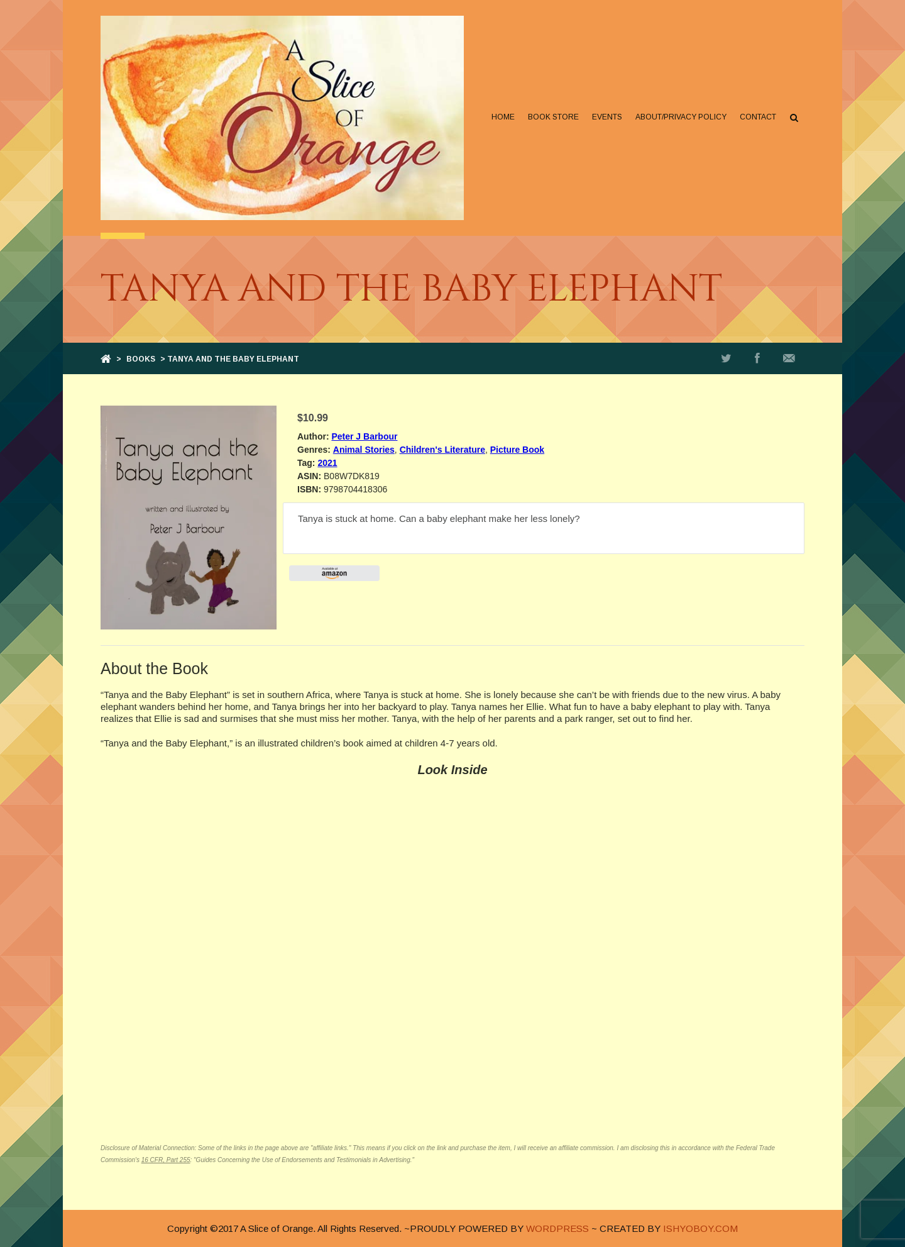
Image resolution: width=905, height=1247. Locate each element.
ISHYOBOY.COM (700, 1228)
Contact (758, 117)
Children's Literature (442, 450)
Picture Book (517, 450)
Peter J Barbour (364, 436)
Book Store (553, 117)
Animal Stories (364, 450)
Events (607, 117)
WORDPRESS (557, 1228)
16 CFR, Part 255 (165, 1159)
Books (140, 359)
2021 (327, 463)
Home (503, 117)
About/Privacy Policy (681, 117)
